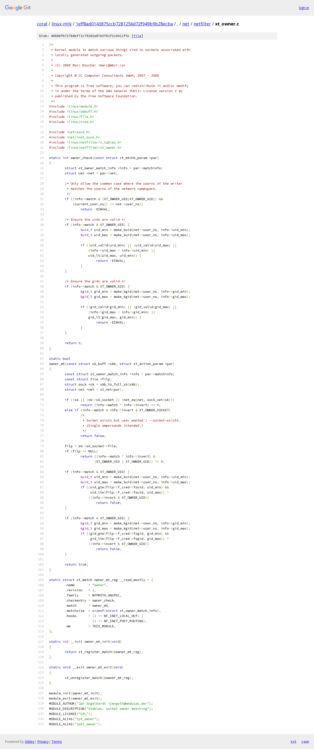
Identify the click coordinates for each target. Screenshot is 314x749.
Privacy (43, 741)
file (137, 36)
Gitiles (29, 741)
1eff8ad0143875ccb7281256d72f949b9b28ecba (124, 24)
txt (293, 741)
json (305, 741)
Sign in (304, 7)
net (185, 24)
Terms (57, 741)
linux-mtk (62, 24)
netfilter (202, 24)
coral (42, 24)
